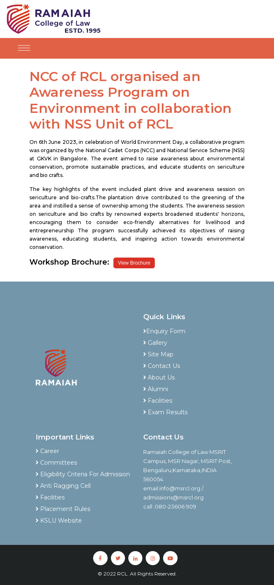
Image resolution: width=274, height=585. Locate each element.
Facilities (157, 400)
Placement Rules (63, 509)
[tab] (190, 320)
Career (47, 451)
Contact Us (161, 366)
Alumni (155, 389)
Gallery (155, 342)
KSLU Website (59, 520)
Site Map (158, 354)
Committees (56, 462)
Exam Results (165, 412)
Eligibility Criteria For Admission (83, 474)
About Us (159, 377)
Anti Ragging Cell (63, 485)
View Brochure (134, 263)
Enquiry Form (164, 331)
